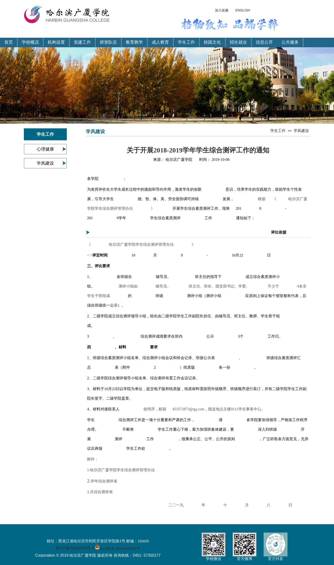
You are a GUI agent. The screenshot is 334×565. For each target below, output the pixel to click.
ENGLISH (242, 10)
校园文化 (212, 42)
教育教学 (134, 42)
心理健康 (45, 149)
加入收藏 (221, 10)
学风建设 (45, 163)
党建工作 (82, 42)
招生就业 (238, 42)
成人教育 (160, 42)
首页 (8, 42)
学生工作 (186, 42)
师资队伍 (108, 42)
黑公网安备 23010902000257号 (120, 548)
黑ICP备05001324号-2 (75, 548)
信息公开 (264, 42)
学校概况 (30, 42)
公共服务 (290, 42)
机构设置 (56, 42)
